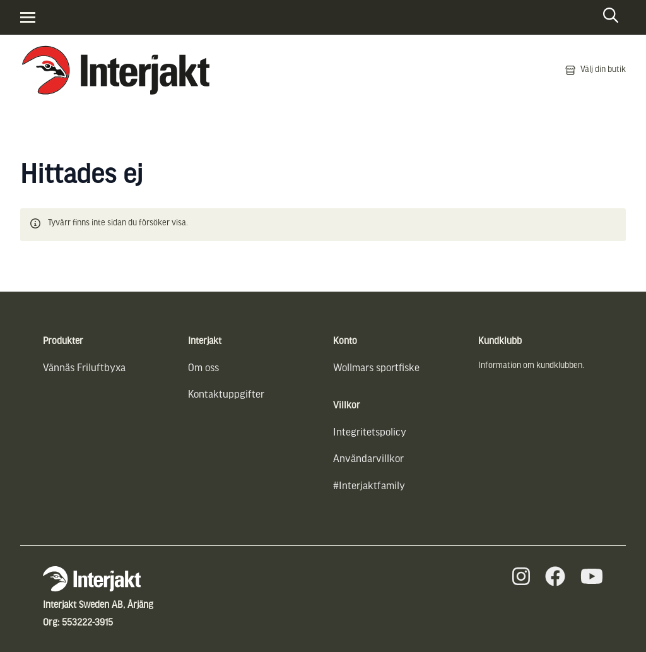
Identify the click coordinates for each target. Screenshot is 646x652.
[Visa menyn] (27, 17)
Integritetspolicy (369, 432)
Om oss (203, 368)
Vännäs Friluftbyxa (84, 368)
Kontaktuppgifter (226, 394)
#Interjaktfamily (369, 486)
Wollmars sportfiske (376, 368)
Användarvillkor (368, 459)
